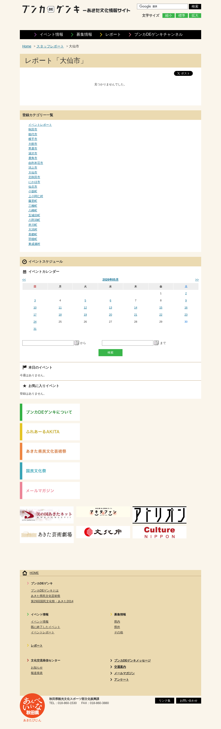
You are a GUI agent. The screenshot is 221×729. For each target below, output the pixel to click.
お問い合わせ (188, 700)
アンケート (121, 679)
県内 (117, 621)
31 (35, 328)
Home (26, 46)
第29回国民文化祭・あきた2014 (52, 601)
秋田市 (32, 129)
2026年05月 (110, 279)
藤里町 (32, 201)
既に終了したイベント (45, 627)
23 (185, 314)
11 (60, 307)
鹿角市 (32, 158)
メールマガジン (124, 673)
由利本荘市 (35, 163)
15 (160, 307)
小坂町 (32, 191)
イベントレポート (40, 124)
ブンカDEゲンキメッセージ (132, 660)
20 (110, 314)
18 (60, 314)
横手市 (32, 139)
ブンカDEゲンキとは (45, 590)
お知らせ (37, 667)
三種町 (32, 205)
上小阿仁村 (35, 196)
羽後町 (32, 239)
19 (85, 314)
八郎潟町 (34, 220)
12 (85, 307)
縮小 (168, 15)
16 (185, 307)
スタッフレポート (50, 46)
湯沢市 (32, 153)
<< (24, 279)
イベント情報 (51, 34)
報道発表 (37, 673)
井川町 (32, 225)
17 (35, 314)
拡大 (195, 15)
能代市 (32, 134)
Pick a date (76, 343)
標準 (181, 15)
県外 (117, 627)
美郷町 (32, 234)
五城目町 (34, 215)
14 (135, 307)
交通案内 (120, 667)
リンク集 (165, 700)
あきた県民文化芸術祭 (45, 596)
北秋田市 (34, 177)
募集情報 (84, 34)
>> (197, 279)
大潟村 (32, 229)
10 (35, 307)
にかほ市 (34, 182)
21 (135, 314)
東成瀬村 (34, 244)
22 (160, 314)
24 (35, 321)
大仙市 (32, 172)
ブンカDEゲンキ (158, 34)
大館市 (32, 144)
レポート (113, 34)
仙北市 (32, 186)
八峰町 (32, 210)
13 (110, 307)
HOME (34, 573)
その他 (118, 632)
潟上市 (32, 167)
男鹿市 (32, 148)
